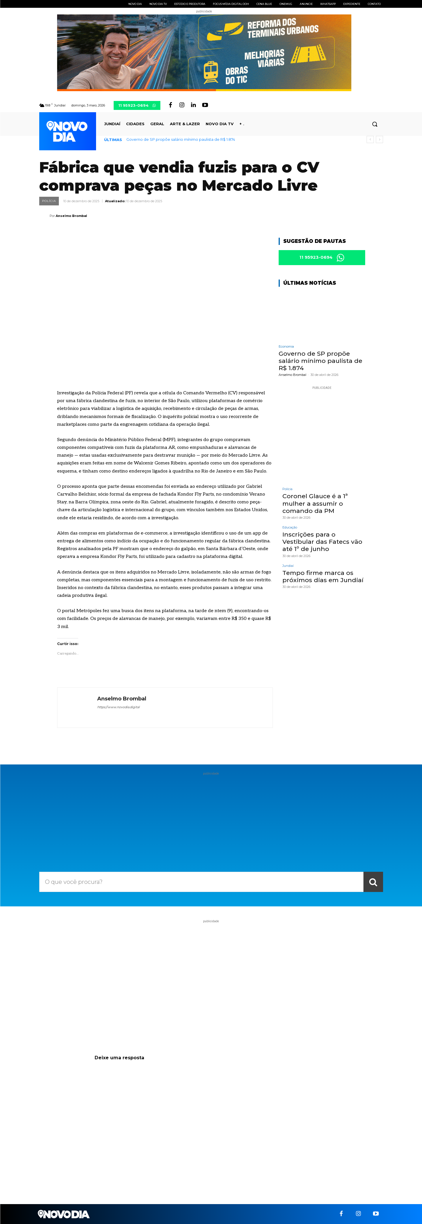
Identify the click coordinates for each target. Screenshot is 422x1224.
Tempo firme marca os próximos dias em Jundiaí (322, 577)
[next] (379, 139)
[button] (374, 124)
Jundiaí (288, 566)
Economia (286, 347)
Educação (289, 528)
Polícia (49, 201)
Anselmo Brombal (71, 216)
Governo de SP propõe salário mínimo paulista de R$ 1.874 (180, 139)
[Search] (373, 882)
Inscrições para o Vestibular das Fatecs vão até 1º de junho (322, 542)
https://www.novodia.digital (118, 707)
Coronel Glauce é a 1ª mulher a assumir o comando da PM (315, 504)
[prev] (370, 139)
